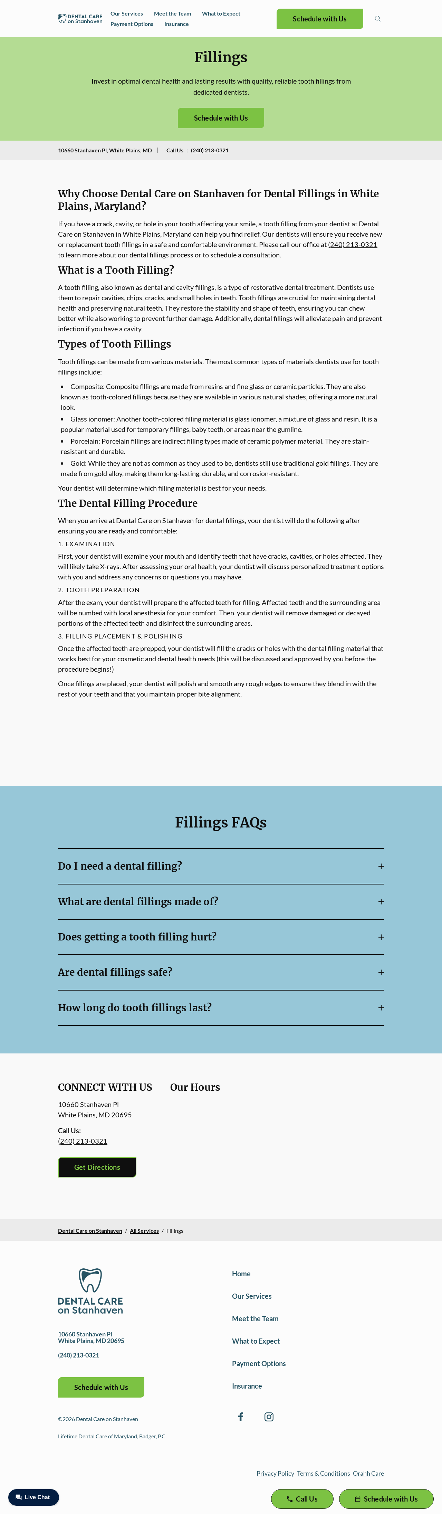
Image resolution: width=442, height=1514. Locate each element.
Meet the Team (172, 13)
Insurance (176, 23)
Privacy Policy (275, 1473)
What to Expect (221, 13)
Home (241, 1273)
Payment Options (131, 23)
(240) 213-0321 (210, 150)
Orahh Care (368, 1473)
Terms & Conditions (323, 1473)
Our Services (126, 13)
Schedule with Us (320, 19)
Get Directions (97, 1167)
